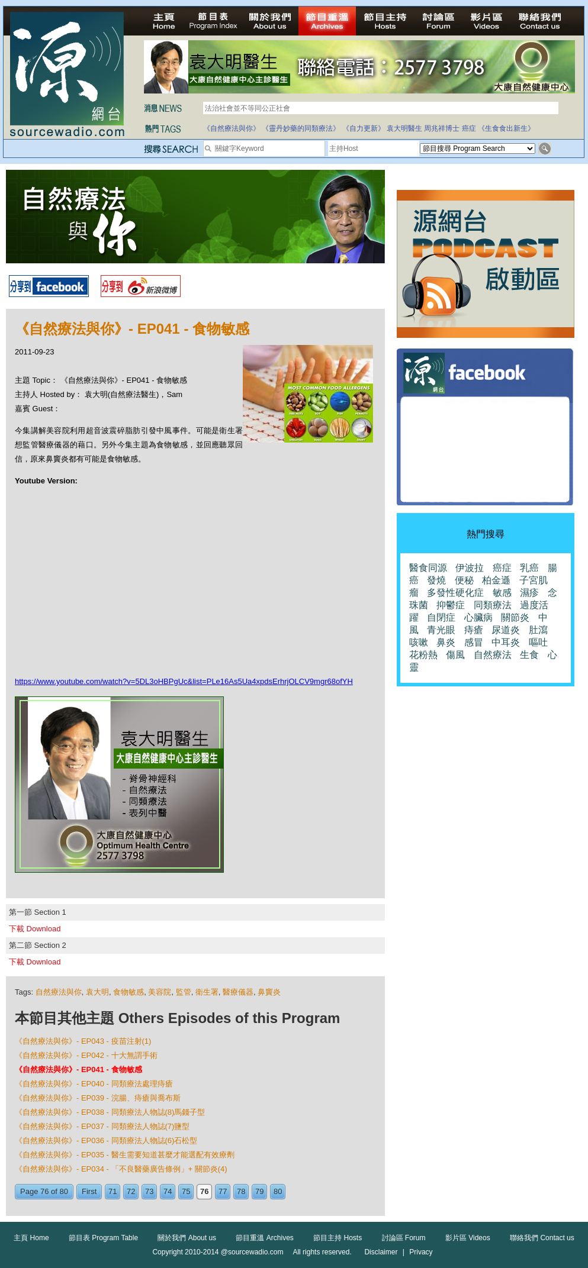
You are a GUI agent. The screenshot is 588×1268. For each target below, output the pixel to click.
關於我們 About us (187, 1238)
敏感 (502, 593)
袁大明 (97, 992)
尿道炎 (505, 630)
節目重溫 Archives (264, 1238)
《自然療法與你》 (231, 128)
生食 (529, 655)
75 (186, 1191)
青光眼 (441, 630)
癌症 (469, 128)
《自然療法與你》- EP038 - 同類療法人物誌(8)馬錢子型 (110, 1112)
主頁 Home (31, 1238)
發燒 (436, 580)
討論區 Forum (404, 1238)
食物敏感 (128, 992)
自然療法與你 (59, 992)
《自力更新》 (363, 128)
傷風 (455, 655)
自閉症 (441, 617)
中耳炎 (505, 642)
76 (204, 1191)
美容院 (159, 992)
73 (149, 1191)
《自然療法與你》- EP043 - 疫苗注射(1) (83, 1041)
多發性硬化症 (455, 593)
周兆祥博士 (442, 128)
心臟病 (478, 617)
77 (223, 1191)
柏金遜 (496, 580)
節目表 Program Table (103, 1238)
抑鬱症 (450, 605)
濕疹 (529, 593)
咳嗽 (418, 642)
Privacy (420, 1252)
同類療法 (493, 605)
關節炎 (515, 617)
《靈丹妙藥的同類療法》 (301, 128)
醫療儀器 (238, 992)
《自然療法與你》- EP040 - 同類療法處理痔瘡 (94, 1083)
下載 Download (34, 928)
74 (167, 1191)
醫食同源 (428, 568)
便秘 (464, 580)
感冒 (473, 642)
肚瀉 (538, 630)
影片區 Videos (467, 1238)
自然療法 (493, 655)
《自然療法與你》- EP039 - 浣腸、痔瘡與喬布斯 (98, 1097)
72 (131, 1191)
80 (278, 1191)
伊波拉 (469, 568)
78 (241, 1191)
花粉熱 (423, 655)
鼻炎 (445, 642)
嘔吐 (538, 642)
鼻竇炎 (269, 992)
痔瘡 (473, 630)
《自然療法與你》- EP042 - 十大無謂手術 (86, 1055)
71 (112, 1191)
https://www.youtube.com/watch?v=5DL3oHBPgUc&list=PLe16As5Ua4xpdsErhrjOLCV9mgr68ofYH (184, 681)
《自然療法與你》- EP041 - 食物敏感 (78, 1069)
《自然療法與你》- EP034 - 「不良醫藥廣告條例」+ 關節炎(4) (121, 1168)
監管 (183, 992)
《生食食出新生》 (506, 128)
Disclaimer (380, 1252)
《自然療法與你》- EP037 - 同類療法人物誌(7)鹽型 (102, 1126)
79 (259, 1191)
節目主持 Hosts (337, 1238)
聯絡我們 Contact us (542, 1238)
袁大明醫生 (404, 128)
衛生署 (207, 992)
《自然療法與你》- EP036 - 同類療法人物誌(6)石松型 (106, 1140)
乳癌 (529, 568)
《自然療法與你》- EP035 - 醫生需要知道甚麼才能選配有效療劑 (124, 1154)
